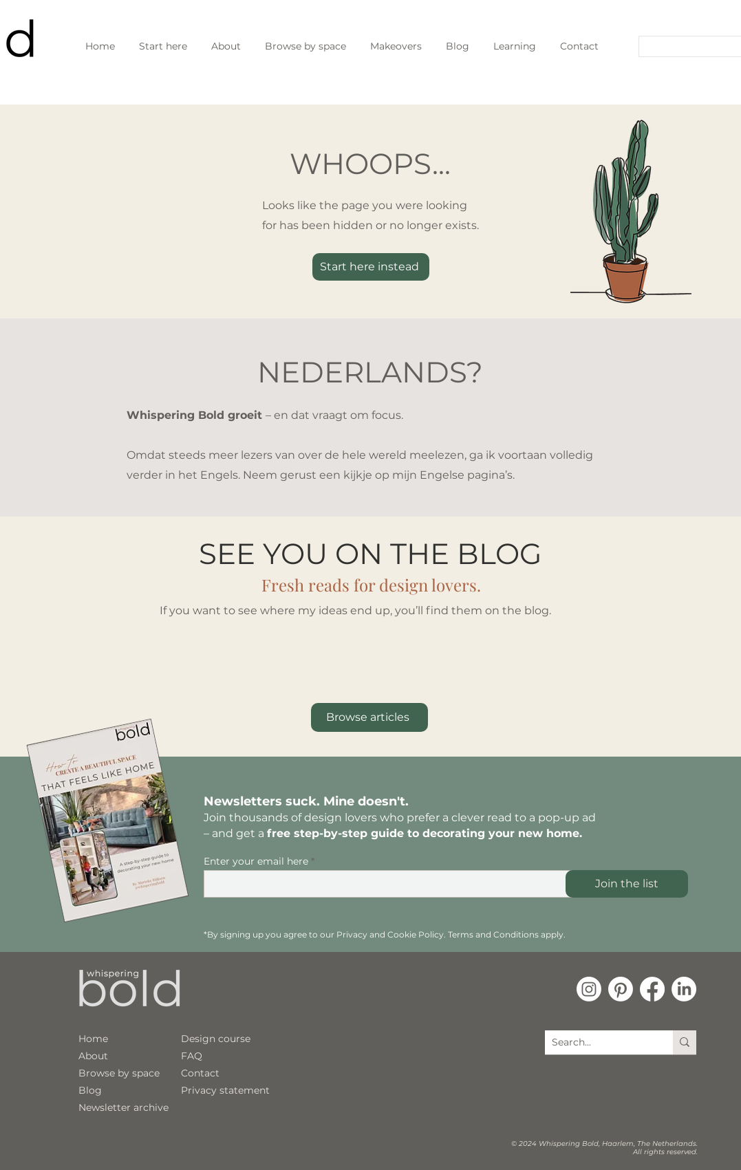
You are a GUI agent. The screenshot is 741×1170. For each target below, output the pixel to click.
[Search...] (685, 47)
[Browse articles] (369, 717)
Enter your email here (256, 861)
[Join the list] (627, 884)
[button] (515, 46)
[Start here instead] (370, 267)
